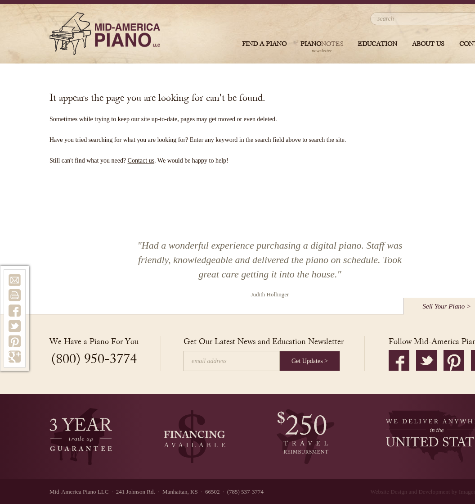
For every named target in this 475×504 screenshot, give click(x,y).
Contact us (141, 160)
